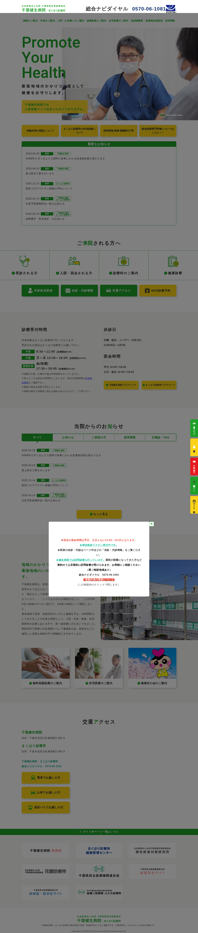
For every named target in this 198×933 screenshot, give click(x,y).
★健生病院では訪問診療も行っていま (78, 560)
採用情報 (194, 447)
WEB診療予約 (194, 505)
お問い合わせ (194, 466)
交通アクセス (194, 428)
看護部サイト (194, 486)
